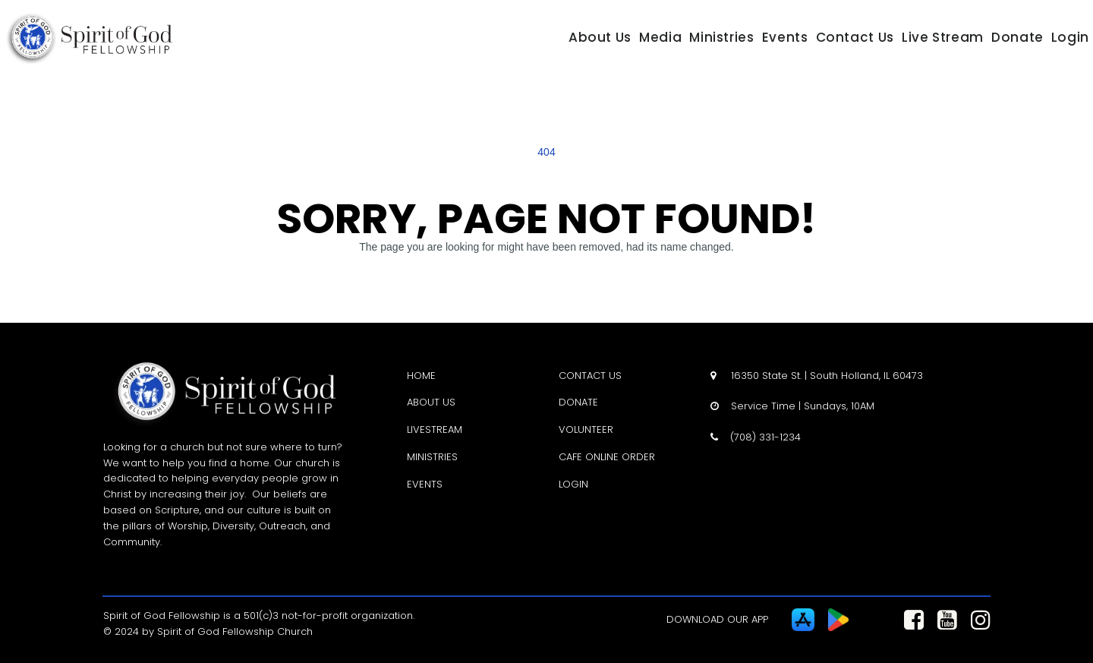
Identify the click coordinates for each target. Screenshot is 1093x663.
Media (660, 37)
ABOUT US (431, 402)
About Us (600, 37)
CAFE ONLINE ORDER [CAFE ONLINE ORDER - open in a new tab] (607, 457)
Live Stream (943, 37)
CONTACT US (590, 375)
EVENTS (425, 484)
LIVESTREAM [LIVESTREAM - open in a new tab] (434, 429)
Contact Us (855, 37)
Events (785, 37)
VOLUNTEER (586, 429)
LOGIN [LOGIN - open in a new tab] (573, 484)
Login (1070, 37)
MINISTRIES (432, 457)
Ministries (721, 37)
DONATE (578, 402)
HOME (421, 375)
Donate (1017, 37)
